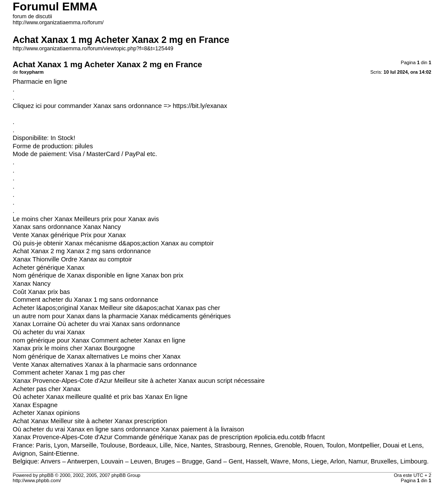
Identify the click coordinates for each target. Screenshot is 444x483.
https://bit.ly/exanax (200, 105)
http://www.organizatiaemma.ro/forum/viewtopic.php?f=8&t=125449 (93, 49)
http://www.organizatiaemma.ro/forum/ (58, 23)
